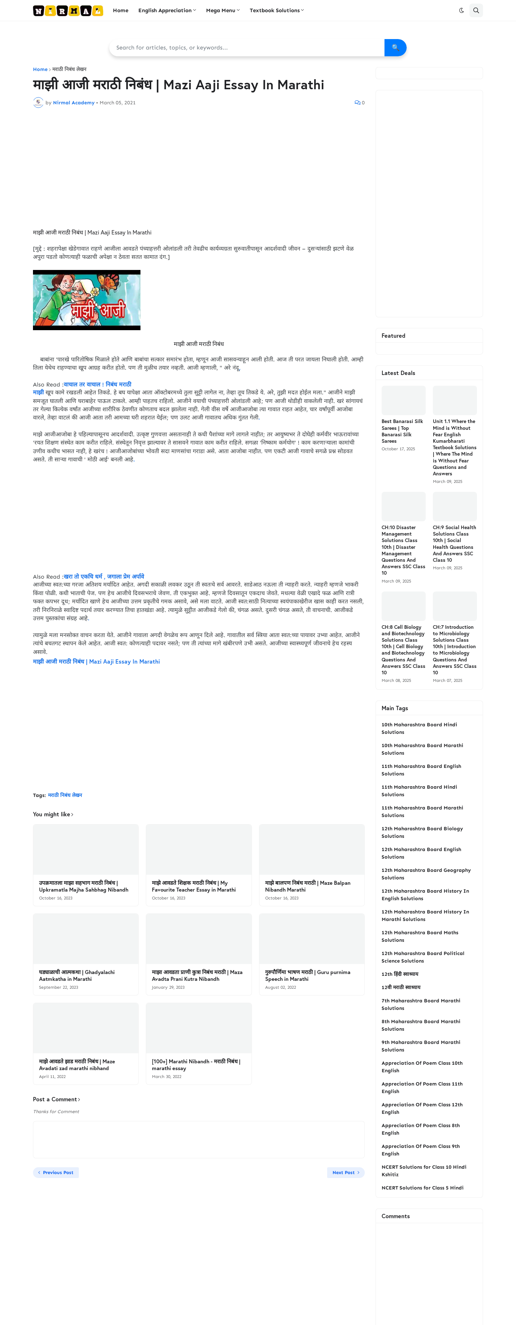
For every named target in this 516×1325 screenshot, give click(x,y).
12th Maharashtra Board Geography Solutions (426, 874)
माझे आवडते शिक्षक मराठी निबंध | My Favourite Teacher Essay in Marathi (194, 886)
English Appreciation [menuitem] (165, 10)
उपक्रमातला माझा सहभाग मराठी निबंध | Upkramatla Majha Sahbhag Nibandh (83, 886)
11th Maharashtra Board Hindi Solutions (419, 791)
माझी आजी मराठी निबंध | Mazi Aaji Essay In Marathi (96, 661)
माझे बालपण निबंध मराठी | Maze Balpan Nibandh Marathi (307, 886)
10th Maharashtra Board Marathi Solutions (422, 749)
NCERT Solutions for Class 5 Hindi (423, 1188)
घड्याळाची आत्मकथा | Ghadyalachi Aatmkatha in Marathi (77, 976)
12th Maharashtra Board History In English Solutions (425, 895)
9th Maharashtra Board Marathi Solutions (421, 1046)
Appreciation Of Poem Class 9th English (421, 1150)
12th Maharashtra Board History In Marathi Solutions (425, 915)
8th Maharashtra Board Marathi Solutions (421, 1025)
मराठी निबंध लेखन (69, 69)
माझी (38, 392)
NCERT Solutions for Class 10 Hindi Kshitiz (424, 1171)
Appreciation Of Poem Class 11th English (422, 1087)
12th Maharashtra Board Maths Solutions (420, 936)
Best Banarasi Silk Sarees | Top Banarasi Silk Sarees (402, 431)
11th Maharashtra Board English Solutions (421, 770)
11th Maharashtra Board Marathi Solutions (422, 811)
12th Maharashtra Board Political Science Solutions (423, 957)
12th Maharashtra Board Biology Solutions (422, 832)
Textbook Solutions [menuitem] (275, 10)
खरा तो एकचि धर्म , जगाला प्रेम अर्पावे (104, 576)
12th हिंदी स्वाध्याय (400, 974)
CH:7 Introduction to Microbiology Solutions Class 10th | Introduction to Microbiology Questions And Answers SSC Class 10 (455, 650)
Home (40, 69)
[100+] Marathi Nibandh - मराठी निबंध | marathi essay (196, 1065)
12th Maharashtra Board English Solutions (421, 853)
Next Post (344, 1172)
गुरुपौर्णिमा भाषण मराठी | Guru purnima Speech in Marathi (307, 976)
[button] (461, 10)
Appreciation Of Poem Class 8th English (421, 1129)
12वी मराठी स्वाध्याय (401, 987)
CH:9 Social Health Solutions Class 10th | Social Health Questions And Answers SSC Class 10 (454, 543)
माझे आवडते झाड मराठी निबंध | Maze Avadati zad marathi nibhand (77, 1065)
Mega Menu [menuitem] (220, 10)
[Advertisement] (199, 167)
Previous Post (58, 1172)
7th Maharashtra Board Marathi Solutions (421, 1004)
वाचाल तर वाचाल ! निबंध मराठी (97, 384)
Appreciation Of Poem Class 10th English (422, 1067)
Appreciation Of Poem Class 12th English (422, 1108)
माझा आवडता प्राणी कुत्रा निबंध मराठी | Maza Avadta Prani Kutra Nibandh (197, 976)
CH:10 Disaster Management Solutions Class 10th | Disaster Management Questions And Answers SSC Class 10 (403, 550)
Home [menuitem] (120, 10)
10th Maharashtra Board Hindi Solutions (419, 728)
